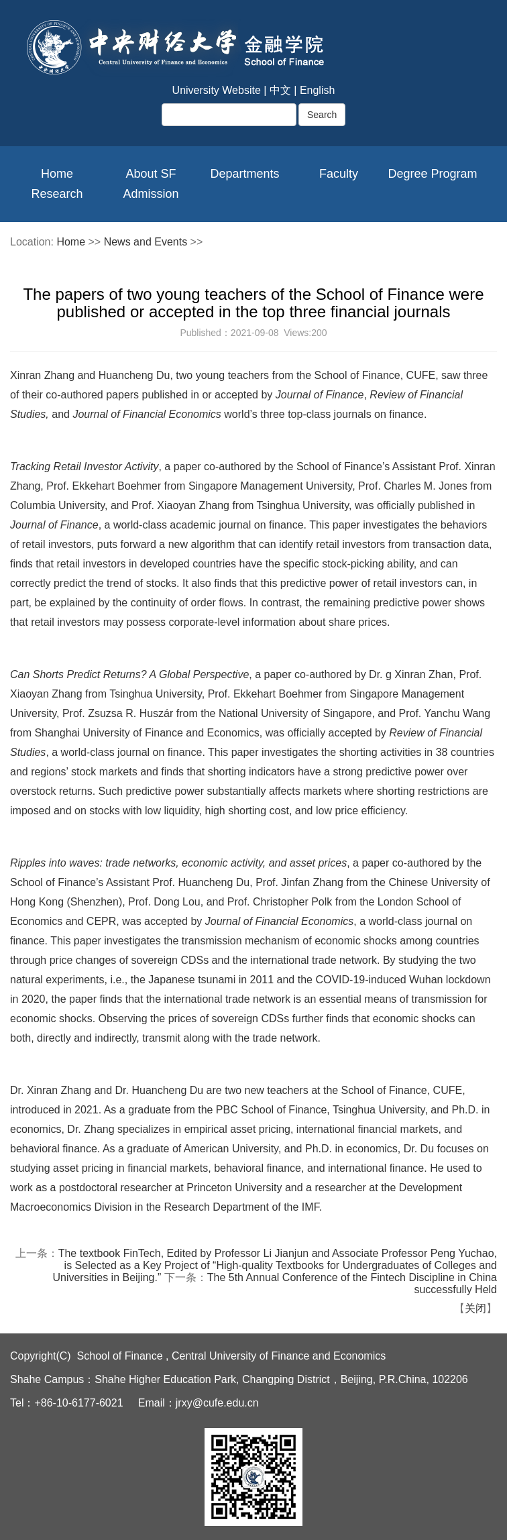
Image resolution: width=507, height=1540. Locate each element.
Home (57, 173)
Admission (150, 194)
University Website (216, 90)
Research (56, 194)
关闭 (475, 1308)
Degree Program (432, 173)
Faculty (338, 173)
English (317, 90)
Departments (244, 173)
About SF (150, 173)
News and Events (146, 242)
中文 (280, 90)
